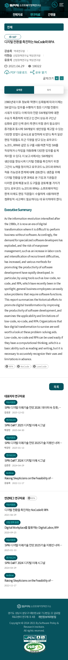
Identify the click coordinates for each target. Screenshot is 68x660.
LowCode (41, 366)
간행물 (51, 14)
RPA (11, 366)
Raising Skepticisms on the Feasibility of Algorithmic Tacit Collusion (27, 478)
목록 (56, 387)
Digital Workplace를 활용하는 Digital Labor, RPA (32, 527)
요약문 (19, 90)
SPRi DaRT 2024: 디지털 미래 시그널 (25, 460)
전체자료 (18, 14)
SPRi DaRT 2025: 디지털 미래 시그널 (25, 425)
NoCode (25, 366)
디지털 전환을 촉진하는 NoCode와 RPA (26, 510)
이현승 (8, 55)
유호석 (8, 60)
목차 (49, 89)
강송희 (8, 51)
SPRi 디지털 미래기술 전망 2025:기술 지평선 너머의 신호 (33, 443)
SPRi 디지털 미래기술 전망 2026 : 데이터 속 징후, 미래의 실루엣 (31, 407)
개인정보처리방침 (47, 617)
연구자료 (35, 14)
